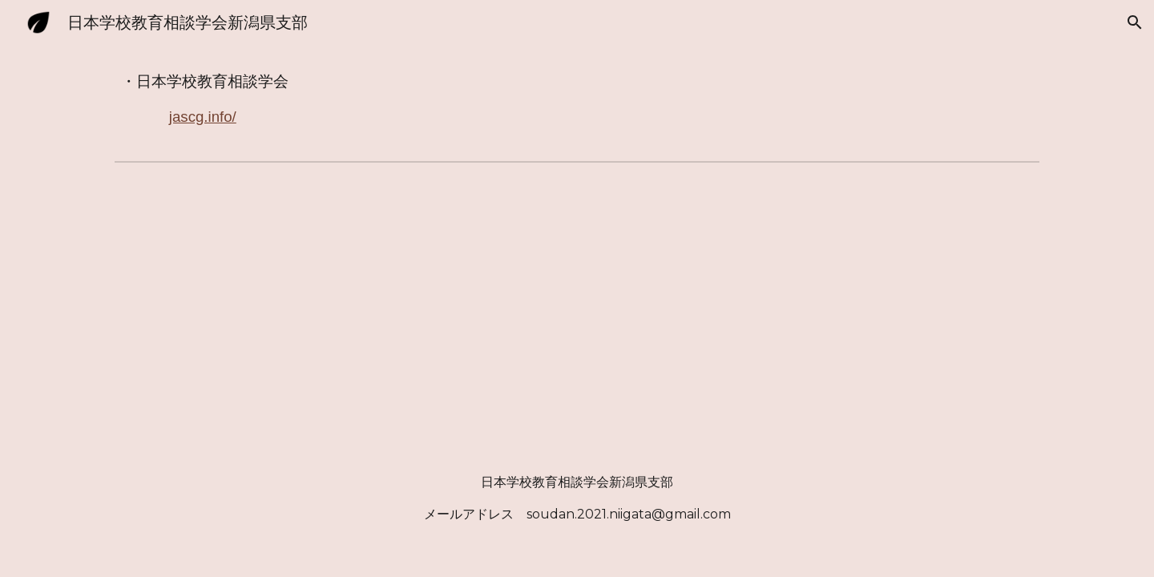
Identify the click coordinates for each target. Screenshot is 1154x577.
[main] (577, 99)
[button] (1135, 22)
